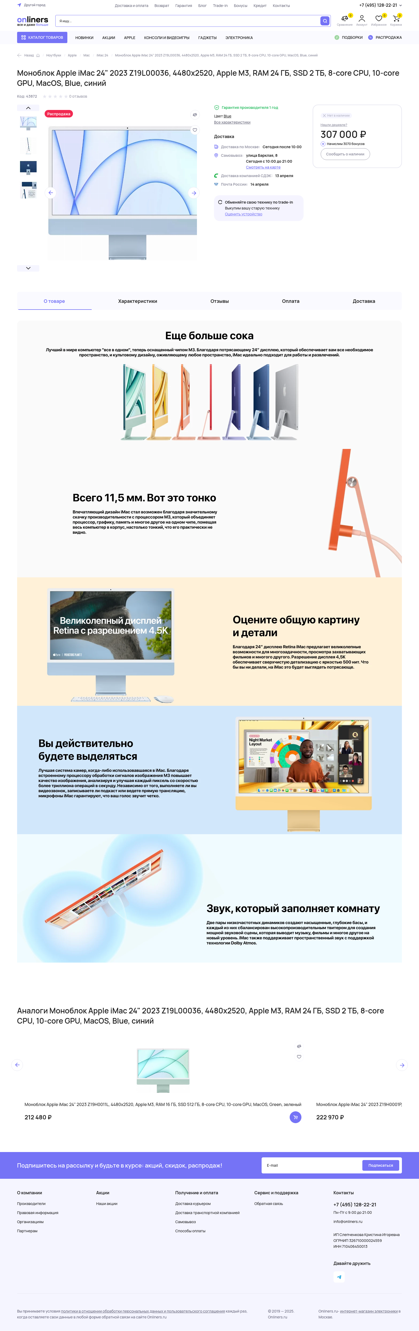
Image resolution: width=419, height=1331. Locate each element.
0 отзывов (78, 96)
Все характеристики (232, 122)
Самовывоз (185, 1222)
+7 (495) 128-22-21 (354, 1205)
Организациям (30, 1222)
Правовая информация (37, 1212)
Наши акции (106, 1203)
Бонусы (240, 5)
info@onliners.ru (347, 1221)
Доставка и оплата (131, 5)
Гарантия (183, 5)
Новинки (84, 37)
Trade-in (220, 5)
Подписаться (380, 1165)
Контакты (281, 5)
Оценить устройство (243, 213)
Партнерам (27, 1231)
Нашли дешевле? (334, 125)
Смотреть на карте (263, 167)
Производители (31, 1203)
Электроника (239, 37)
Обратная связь (268, 1203)
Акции (108, 37)
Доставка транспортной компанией (207, 1212)
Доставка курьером (193, 1203)
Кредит (259, 5)
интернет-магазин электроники (369, 1311)
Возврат (161, 5)
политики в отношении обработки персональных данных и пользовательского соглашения (143, 1311)
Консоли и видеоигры (167, 37)
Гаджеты (207, 37)
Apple (129, 37)
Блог (202, 5)
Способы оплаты (190, 1231)
